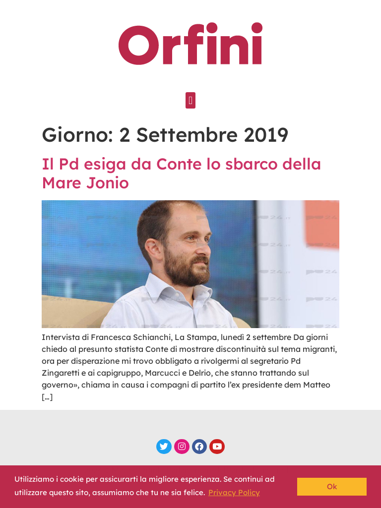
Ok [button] (332, 486)
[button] (190, 100)
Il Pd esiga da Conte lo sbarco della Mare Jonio (181, 173)
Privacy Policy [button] (234, 492)
